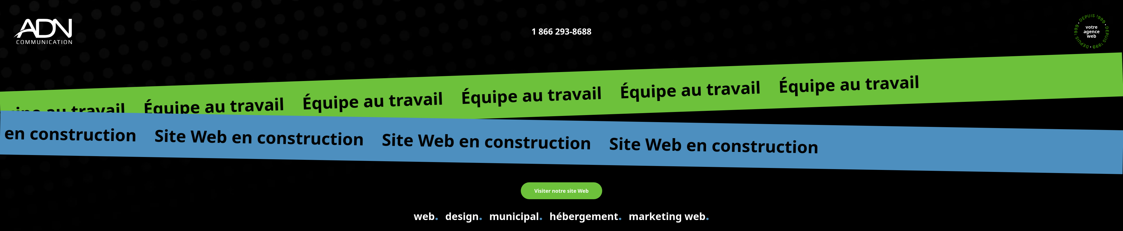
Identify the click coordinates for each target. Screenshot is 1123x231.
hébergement (585, 215)
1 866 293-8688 (561, 31)
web (426, 215)
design (464, 215)
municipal (516, 215)
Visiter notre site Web (561, 190)
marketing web (669, 215)
